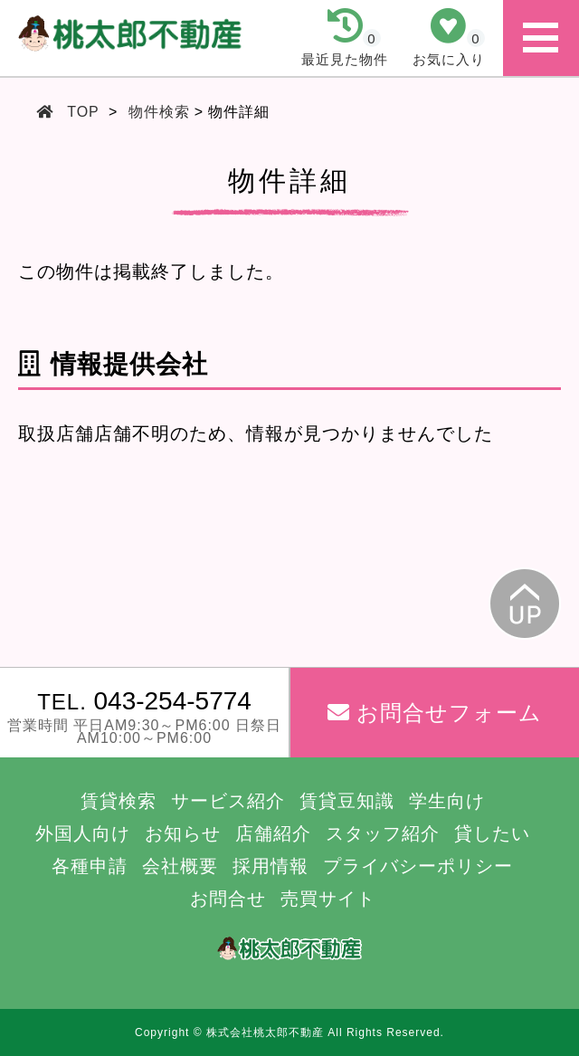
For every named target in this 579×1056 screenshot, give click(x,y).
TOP (83, 111)
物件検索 (159, 111)
